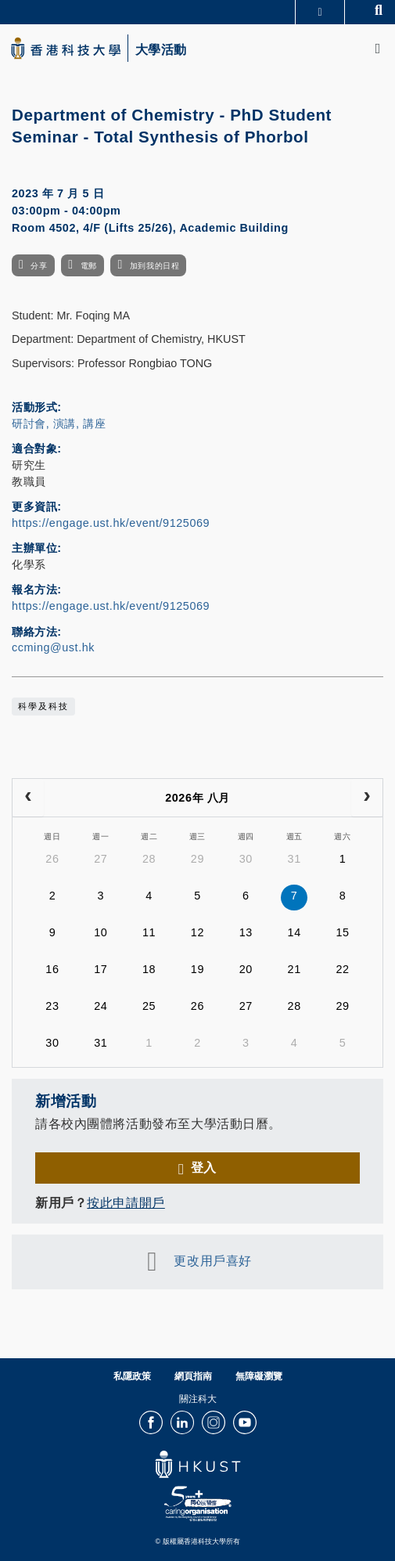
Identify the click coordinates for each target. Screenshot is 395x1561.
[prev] (28, 798)
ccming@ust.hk (53, 647)
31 (294, 859)
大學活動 (161, 50)
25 (149, 1006)
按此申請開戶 (125, 1202)
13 (246, 932)
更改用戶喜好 (212, 1261)
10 (100, 932)
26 (52, 859)
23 (52, 1006)
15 (342, 932)
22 (342, 969)
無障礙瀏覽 (258, 1376)
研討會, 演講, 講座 (59, 423)
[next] (366, 798)
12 (197, 932)
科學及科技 (43, 706)
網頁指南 (193, 1376)
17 (100, 969)
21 (294, 969)
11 (149, 932)
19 (197, 969)
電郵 (89, 265)
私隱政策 (132, 1376)
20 (246, 969)
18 (149, 969)
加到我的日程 (154, 265)
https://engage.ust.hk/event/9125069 (111, 523)
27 (100, 859)
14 (294, 932)
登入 (204, 1167)
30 (246, 859)
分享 (39, 265)
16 (52, 969)
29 (197, 859)
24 (100, 1006)
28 (149, 859)
